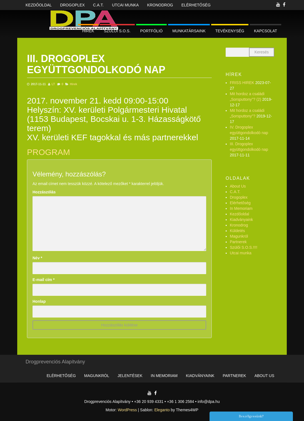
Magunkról (239, 236)
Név (37, 258)
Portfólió (151, 31)
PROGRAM (48, 152)
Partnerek (238, 242)
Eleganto (162, 410)
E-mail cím (43, 279)
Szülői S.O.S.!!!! (243, 247)
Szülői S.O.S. (117, 31)
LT (53, 84)
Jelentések (130, 375)
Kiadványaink (241, 219)
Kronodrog (160, 5)
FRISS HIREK (242, 82)
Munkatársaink (189, 31)
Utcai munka (125, 5)
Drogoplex (72, 5)
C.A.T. (98, 5)
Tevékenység (229, 31)
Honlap (39, 301)
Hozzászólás (44, 192)
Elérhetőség (196, 5)
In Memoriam (241, 208)
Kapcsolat (265, 31)
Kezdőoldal (39, 5)
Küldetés (237, 230)
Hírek (88, 31)
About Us (238, 186)
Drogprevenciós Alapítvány (55, 362)
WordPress (127, 410)
